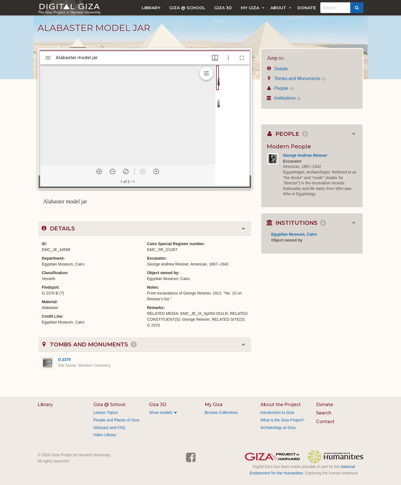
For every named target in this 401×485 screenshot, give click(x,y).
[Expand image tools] (206, 73)
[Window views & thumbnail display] (215, 57)
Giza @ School (187, 7)
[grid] (232, 125)
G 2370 (64, 359)
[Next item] (156, 171)
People (280, 88)
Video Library (104, 435)
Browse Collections (221, 412)
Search (323, 413)
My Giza (250, 7)
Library (151, 7)
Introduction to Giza (277, 412)
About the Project (280, 404)
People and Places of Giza (116, 420)
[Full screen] (241, 57)
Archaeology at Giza (277, 427)
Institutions (284, 98)
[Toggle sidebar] (48, 57)
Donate (306, 7)
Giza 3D (223, 7)
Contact (325, 421)
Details (277, 68)
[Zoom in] (99, 171)
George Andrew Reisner (305, 155)
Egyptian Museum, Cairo (294, 234)
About (278, 7)
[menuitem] (151, 7)
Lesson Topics (105, 412)
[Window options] (228, 57)
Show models (160, 412)
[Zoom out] (112, 171)
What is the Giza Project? (282, 420)
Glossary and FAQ (109, 427)
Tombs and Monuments (296, 78)
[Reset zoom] (126, 171)
